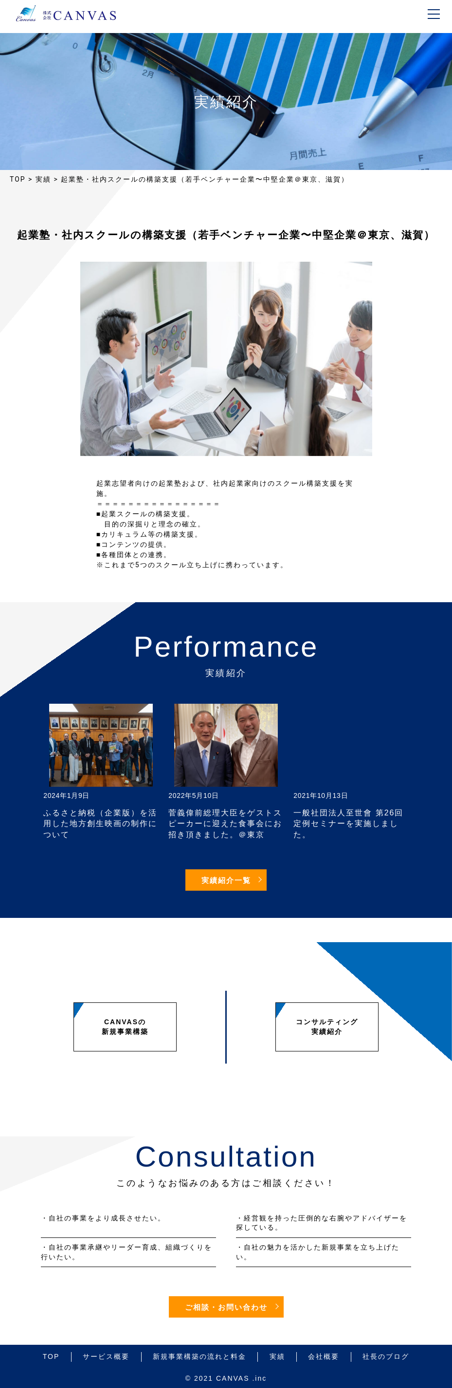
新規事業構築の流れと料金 (199, 1356)
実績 (277, 1356)
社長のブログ (385, 1356)
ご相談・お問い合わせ (226, 1307)
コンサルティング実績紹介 (327, 1026)
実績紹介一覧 (226, 880)
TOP (51, 1356)
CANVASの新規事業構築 (125, 1026)
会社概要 (323, 1356)
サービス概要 (106, 1356)
